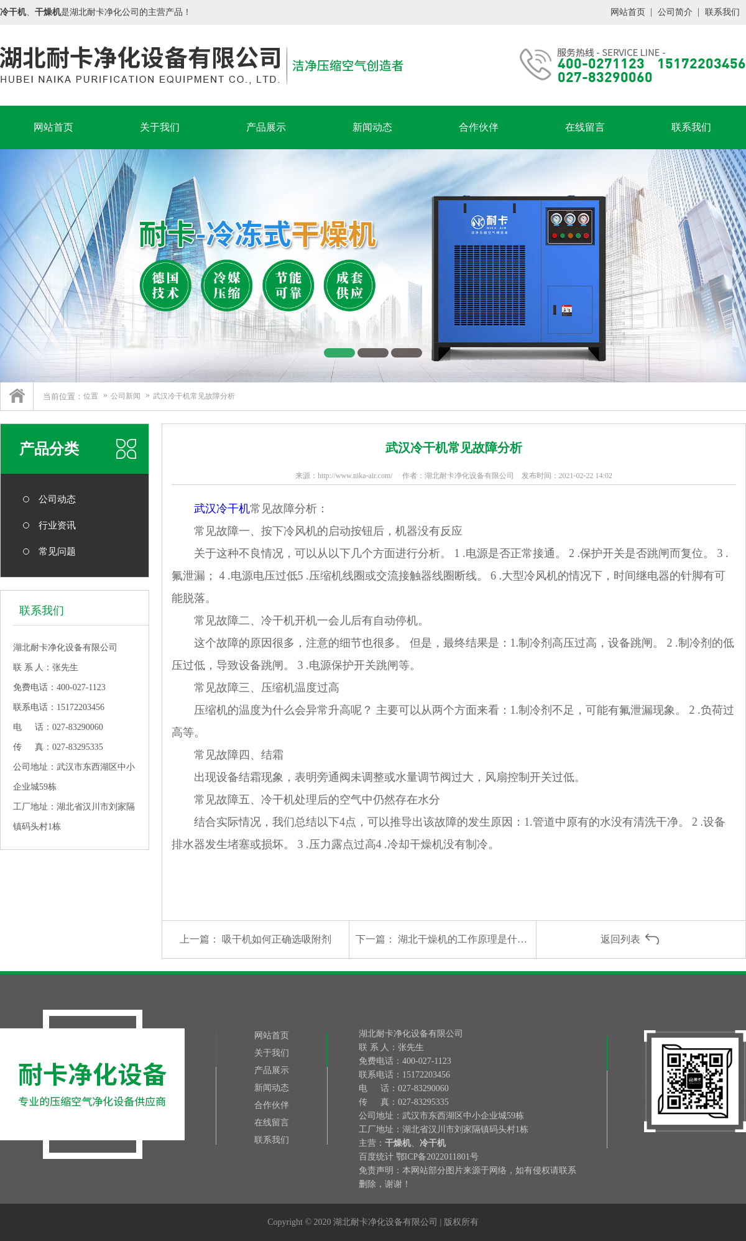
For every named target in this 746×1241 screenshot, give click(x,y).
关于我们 (160, 127)
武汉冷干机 (222, 508)
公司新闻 (125, 396)
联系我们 (722, 12)
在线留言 (585, 127)
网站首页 (627, 12)
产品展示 (266, 127)
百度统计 (376, 1156)
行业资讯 (57, 525)
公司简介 (675, 12)
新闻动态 (372, 127)
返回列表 (620, 939)
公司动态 (57, 499)
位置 (90, 396)
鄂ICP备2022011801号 (437, 1156)
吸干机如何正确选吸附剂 (276, 939)
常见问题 (57, 551)
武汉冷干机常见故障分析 (194, 396)
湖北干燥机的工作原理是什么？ (467, 939)
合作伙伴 (479, 127)
